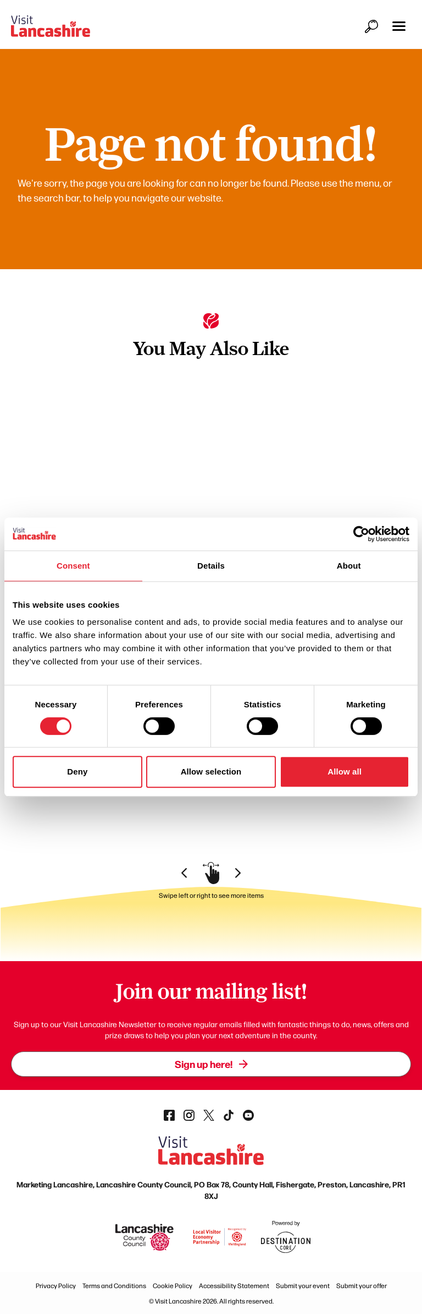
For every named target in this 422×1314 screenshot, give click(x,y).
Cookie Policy (172, 1285)
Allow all (344, 771)
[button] (399, 26)
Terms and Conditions (114, 1285)
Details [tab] (211, 565)
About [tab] (349, 565)
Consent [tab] (73, 565)
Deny (77, 771)
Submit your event (303, 1285)
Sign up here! (211, 1064)
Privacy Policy (56, 1285)
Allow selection (211, 771)
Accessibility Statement (234, 1285)
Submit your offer (361, 1285)
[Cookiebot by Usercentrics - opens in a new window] (361, 534)
